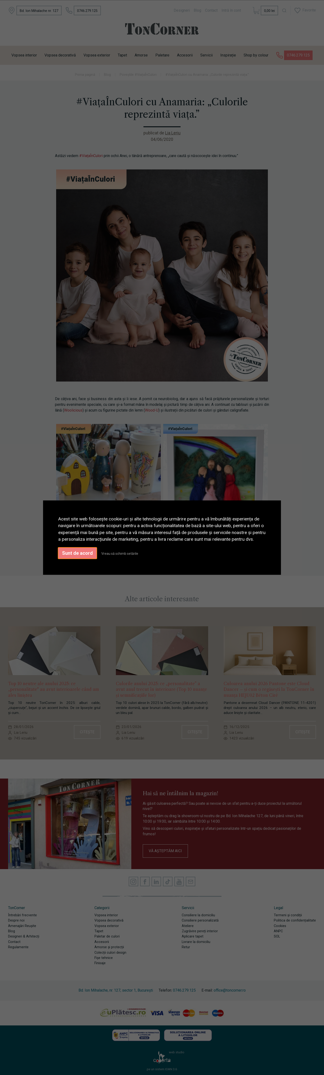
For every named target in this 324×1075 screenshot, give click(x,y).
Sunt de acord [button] (77, 553)
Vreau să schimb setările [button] (119, 553)
